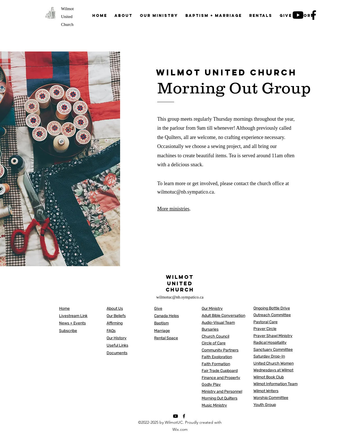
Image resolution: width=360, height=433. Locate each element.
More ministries (173, 209)
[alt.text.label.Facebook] (184, 416)
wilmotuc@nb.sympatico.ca (185, 192)
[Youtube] (175, 416)
